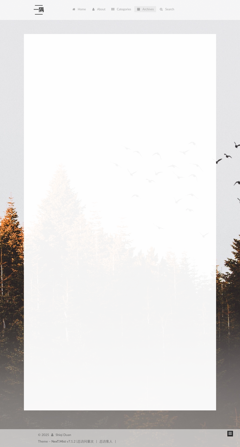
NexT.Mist (59, 441)
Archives (145, 9)
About (98, 9)
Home (79, 9)
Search (166, 9)
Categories (121, 9)
